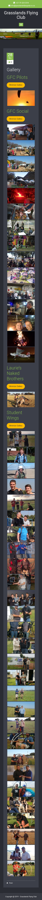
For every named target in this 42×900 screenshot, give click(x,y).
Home (4, 38)
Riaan (10, 883)
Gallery (13, 69)
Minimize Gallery (15, 85)
